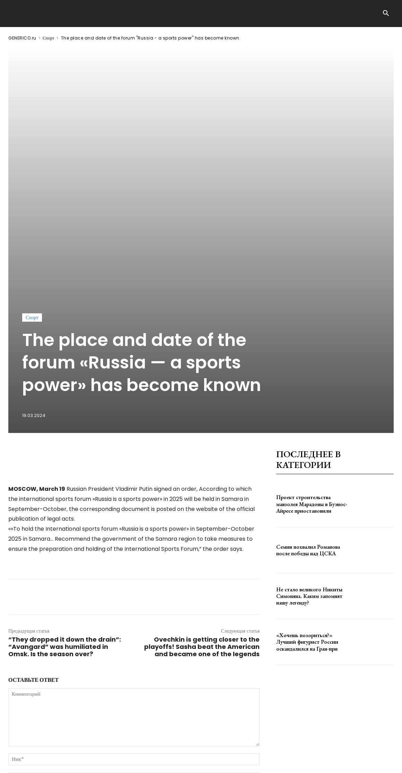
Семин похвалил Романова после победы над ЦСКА (308, 381)
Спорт (48, 38)
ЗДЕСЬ (75, 748)
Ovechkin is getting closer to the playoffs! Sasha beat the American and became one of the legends (202, 477)
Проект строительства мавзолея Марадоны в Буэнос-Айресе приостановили (311, 335)
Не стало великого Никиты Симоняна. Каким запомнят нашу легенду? (309, 427)
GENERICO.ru (22, 38)
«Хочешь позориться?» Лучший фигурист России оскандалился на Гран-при (307, 473)
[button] (386, 14)
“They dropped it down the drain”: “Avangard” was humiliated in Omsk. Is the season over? (64, 477)
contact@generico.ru (148, 748)
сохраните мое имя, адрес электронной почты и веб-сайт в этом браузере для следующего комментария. (125, 626)
